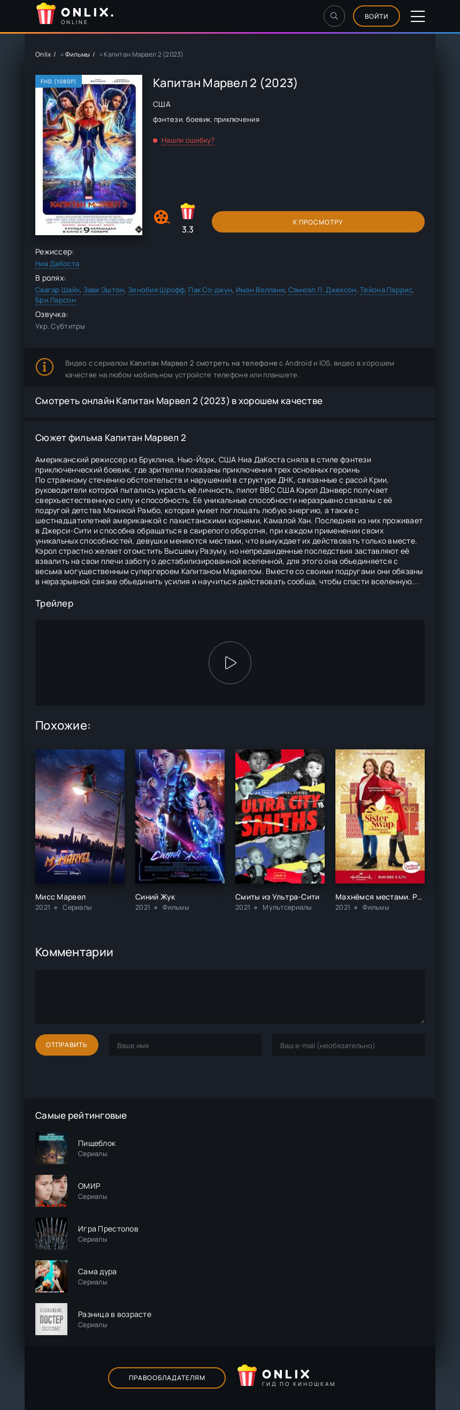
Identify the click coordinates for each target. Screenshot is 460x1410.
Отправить (67, 1044)
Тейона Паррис (386, 290)
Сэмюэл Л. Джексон (322, 290)
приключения (236, 119)
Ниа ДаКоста (57, 263)
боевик (198, 119)
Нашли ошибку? (188, 140)
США (162, 104)
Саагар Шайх (57, 290)
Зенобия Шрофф (156, 290)
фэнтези (167, 119)
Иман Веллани (260, 290)
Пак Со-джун (210, 290)
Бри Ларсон (55, 300)
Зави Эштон (104, 290)
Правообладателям (167, 1377)
